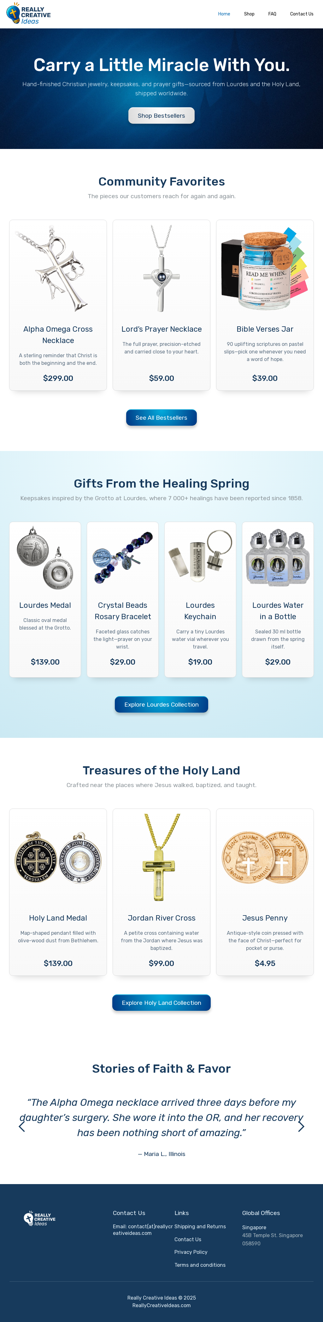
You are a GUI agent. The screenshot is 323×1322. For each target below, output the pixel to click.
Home (224, 14)
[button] (22, 1127)
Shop (249, 14)
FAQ (272, 14)
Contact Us (302, 14)
